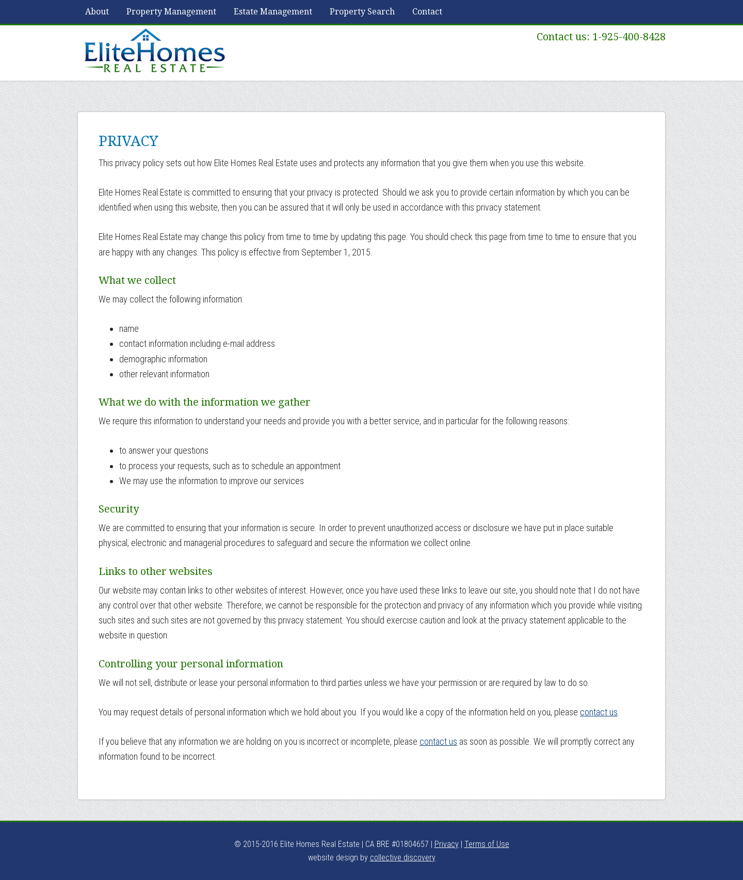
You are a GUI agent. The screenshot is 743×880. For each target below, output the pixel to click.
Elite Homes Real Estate (154, 51)
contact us (599, 712)
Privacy (446, 844)
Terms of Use (486, 844)
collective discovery (402, 857)
